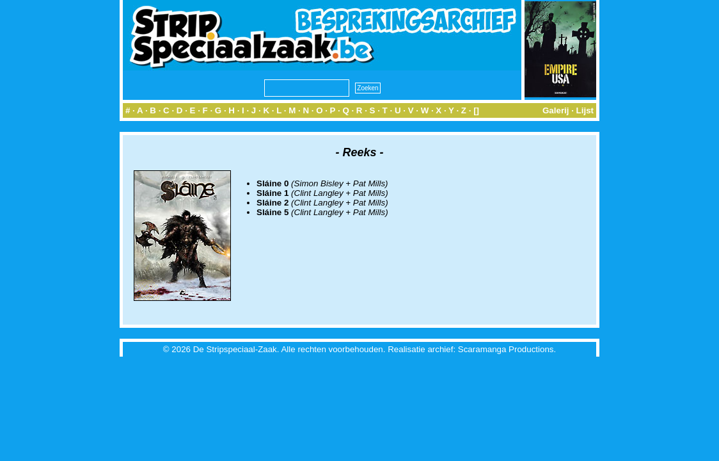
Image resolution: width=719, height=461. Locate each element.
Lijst (585, 110)
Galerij (555, 110)
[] (476, 110)
